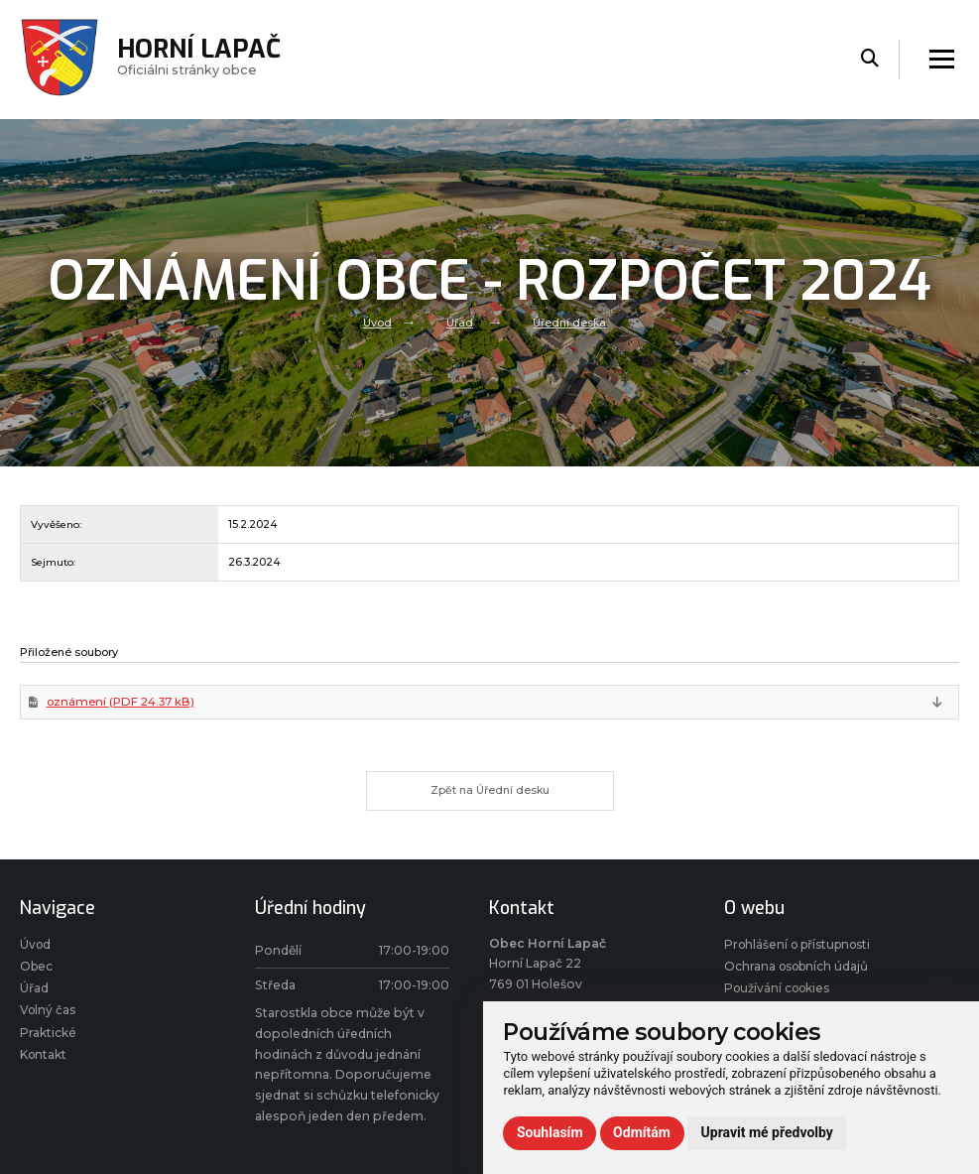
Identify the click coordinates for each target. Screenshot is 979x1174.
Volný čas (49, 1017)
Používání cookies (780, 994)
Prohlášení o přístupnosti (803, 950)
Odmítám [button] (642, 1132)
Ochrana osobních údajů (799, 972)
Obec (37, 972)
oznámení (122, 703)
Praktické (48, 1040)
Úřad (459, 322)
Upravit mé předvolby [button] (767, 1132)
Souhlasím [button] (550, 1132)
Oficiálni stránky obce (201, 59)
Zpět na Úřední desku (489, 794)
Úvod (376, 322)
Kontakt (44, 1063)
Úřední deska (570, 322)
